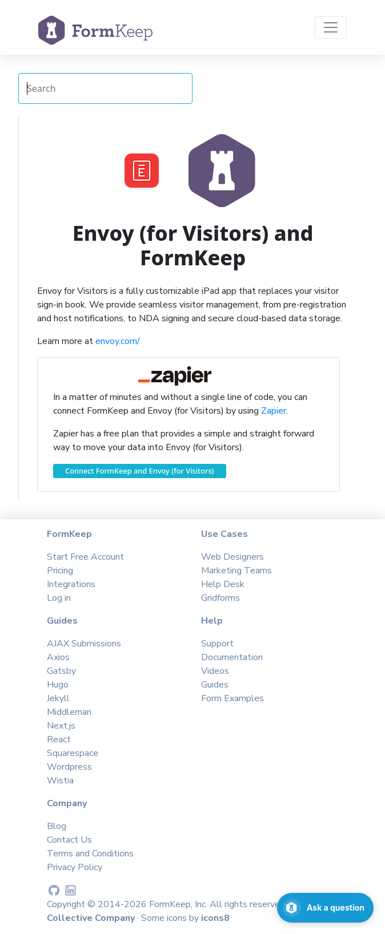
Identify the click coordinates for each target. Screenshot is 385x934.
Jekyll (58, 698)
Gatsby (61, 671)
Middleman (69, 712)
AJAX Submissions (84, 643)
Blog (56, 826)
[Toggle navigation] (331, 27)
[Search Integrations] (105, 88)
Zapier (273, 411)
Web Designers (232, 557)
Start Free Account (85, 557)
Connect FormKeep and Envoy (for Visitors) (139, 471)
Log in (59, 598)
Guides (214, 684)
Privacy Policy (74, 867)
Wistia (60, 780)
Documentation (232, 657)
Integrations (71, 584)
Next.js (61, 725)
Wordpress (69, 767)
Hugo (58, 684)
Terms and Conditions (90, 853)
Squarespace (72, 753)
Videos (215, 671)
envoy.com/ (117, 341)
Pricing (60, 570)
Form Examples (232, 698)
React (59, 739)
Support (217, 643)
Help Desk (222, 584)
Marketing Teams (236, 570)
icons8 (215, 918)
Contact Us (69, 840)
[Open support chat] (325, 908)
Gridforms (220, 598)
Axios (58, 657)
